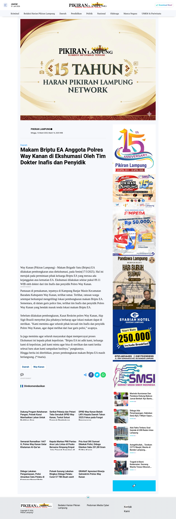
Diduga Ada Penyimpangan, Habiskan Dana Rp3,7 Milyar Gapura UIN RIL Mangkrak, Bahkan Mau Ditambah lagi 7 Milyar (142, 413)
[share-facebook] (91, 375)
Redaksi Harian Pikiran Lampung (38, 13)
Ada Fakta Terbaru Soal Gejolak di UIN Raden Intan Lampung (141, 430)
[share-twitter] (97, 375)
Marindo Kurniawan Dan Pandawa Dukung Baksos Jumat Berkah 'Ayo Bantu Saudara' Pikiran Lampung (141, 396)
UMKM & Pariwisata (153, 13)
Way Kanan (38, 367)
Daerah (62, 13)
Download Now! (165, 5)
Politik (89, 13)
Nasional (101, 13)
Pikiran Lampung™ (27, 512)
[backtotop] (88, 498)
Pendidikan (76, 13)
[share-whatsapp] (103, 375)
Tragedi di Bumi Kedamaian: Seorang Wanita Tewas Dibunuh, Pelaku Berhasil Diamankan (142, 464)
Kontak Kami (126, 507)
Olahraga (115, 13)
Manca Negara (131, 13)
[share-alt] (84, 375)
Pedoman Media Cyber (98, 505)
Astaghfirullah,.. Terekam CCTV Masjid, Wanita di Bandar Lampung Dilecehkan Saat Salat (140, 447)
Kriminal (13, 13)
